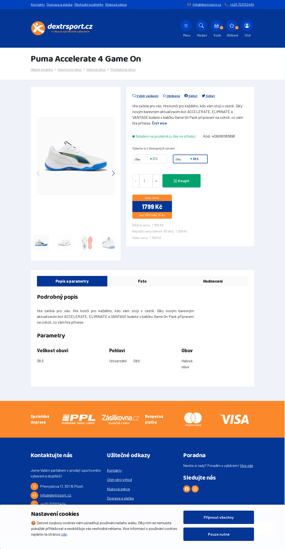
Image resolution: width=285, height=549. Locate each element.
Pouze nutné (219, 534)
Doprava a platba (60, 4)
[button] (113, 173)
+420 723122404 (242, 4)
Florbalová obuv (123, 69)
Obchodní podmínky (89, 4)
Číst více (159, 123)
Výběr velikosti (145, 96)
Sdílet (190, 96)
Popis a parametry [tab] (72, 281)
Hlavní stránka (42, 69)
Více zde (246, 465)
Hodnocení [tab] (213, 281)
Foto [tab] (142, 281)
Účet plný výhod (119, 479)
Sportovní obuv (69, 69)
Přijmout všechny (219, 517)
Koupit (181, 180)
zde (64, 534)
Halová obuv (96, 69)
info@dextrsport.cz (207, 4)
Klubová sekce (116, 4)
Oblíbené (171, 96)
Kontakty (38, 4)
